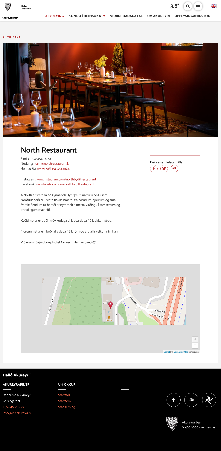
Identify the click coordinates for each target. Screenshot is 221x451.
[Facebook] (174, 400)
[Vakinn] (209, 400)
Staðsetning (66, 407)
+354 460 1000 (13, 407)
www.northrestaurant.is (53, 168)
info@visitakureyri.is (17, 413)
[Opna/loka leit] (188, 6)
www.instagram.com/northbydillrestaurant (66, 179)
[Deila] (174, 168)
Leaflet (167, 352)
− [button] (195, 345)
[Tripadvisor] (191, 400)
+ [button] (195, 340)
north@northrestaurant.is (51, 164)
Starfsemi (64, 401)
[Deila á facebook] (154, 168)
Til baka (14, 37)
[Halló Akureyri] (17, 7)
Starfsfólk (64, 395)
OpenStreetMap (180, 352)
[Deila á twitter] (164, 168)
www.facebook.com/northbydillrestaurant (65, 184)
